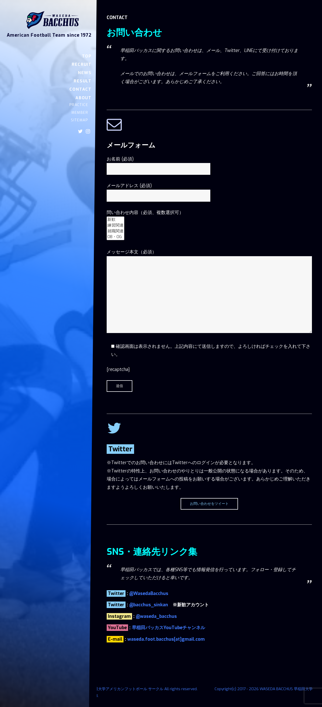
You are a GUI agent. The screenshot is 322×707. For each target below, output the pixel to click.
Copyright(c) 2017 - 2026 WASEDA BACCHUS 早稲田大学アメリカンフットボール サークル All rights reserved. (102, 688)
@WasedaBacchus (148, 593)
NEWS (85, 72)
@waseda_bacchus (156, 616)
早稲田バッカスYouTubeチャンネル (168, 628)
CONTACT (80, 89)
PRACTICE (78, 104)
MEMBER (79, 112)
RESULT (83, 81)
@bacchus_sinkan (148, 605)
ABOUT (83, 97)
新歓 (115, 220)
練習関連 (115, 225)
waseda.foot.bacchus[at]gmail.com (166, 639)
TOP (87, 56)
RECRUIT (82, 64)
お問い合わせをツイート (209, 503)
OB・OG (115, 237)
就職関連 (115, 231)
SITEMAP (79, 120)
